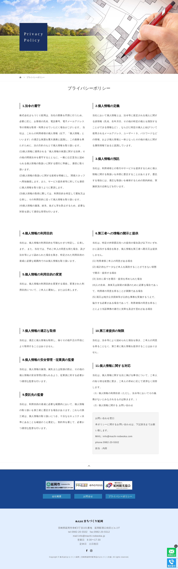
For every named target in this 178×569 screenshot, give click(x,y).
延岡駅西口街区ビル (99, 4)
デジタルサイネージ (128, 4)
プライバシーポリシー (120, 496)
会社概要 (56, 496)
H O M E (77, 4)
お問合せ (164, 4)
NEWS (149, 4)
